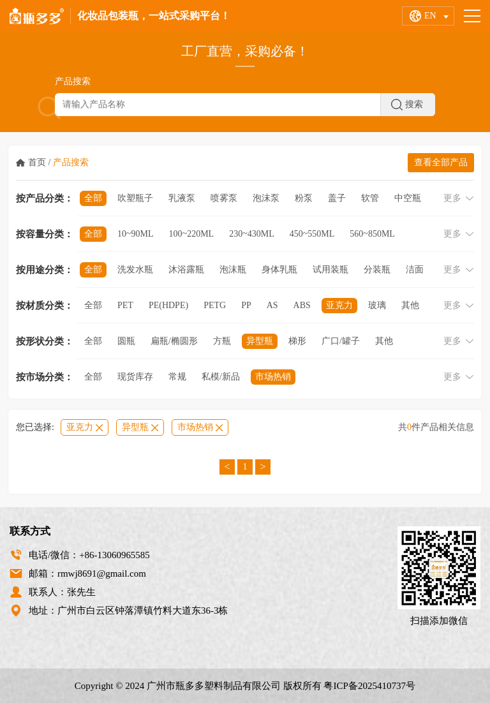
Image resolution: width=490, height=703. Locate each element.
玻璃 (377, 305)
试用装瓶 (330, 269)
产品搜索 (71, 162)
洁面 (415, 269)
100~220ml (191, 234)
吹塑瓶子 (135, 198)
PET (125, 305)
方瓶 (222, 341)
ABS (302, 305)
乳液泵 (181, 198)
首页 (37, 162)
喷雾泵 (224, 198)
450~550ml (312, 234)
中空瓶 (407, 198)
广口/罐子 (341, 341)
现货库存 (135, 376)
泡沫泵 (266, 198)
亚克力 (339, 305)
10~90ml (135, 234)
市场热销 (273, 376)
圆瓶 (126, 341)
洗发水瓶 (135, 269)
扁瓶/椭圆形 (174, 341)
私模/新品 (221, 376)
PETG (215, 305)
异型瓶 (259, 341)
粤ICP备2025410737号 (369, 686)
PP (246, 305)
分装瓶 (377, 269)
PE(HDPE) (168, 305)
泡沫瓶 (232, 269)
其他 (410, 305)
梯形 (297, 341)
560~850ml (372, 234)
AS (272, 305)
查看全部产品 (441, 162)
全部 (93, 198)
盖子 (337, 198)
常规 (177, 376)
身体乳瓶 (279, 269)
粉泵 (304, 198)
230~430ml (251, 234)
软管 (370, 198)
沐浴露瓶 (186, 269)
